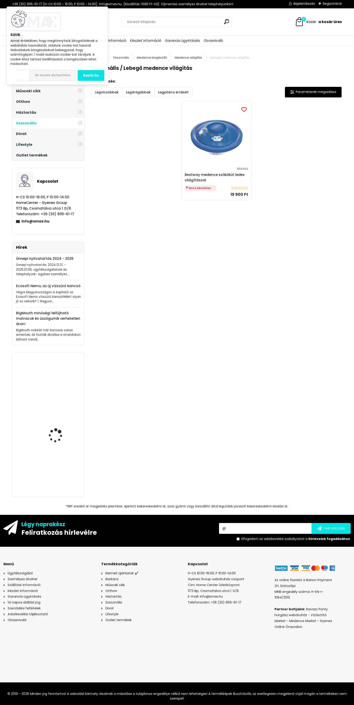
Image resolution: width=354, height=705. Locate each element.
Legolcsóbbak (107, 92)
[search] (226, 21)
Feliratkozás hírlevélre (59, 532)
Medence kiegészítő (152, 57)
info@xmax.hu (35, 221)
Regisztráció (332, 3)
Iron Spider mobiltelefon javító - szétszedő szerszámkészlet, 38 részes (61, 425)
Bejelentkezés (304, 3)
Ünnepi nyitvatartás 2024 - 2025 (45, 258)
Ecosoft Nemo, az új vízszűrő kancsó (48, 286)
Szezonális (121, 57)
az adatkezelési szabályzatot (282, 539)
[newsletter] (331, 528)
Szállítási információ (109, 40)
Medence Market (302, 621)
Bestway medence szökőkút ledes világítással (215, 177)
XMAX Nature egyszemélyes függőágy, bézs (54, 467)
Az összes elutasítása (52, 75)
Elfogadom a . (296, 539)
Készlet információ (145, 40)
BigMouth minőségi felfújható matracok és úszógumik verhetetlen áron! (48, 318)
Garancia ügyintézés (182, 40)
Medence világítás (188, 57)
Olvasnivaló (213, 40)
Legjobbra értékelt (173, 92)
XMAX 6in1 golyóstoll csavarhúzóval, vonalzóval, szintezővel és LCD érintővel (60, 380)
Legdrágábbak (138, 92)
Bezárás (91, 75)
